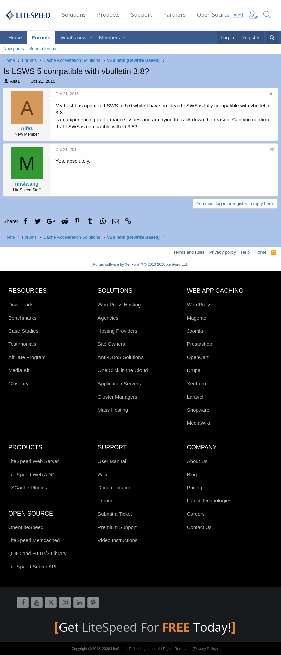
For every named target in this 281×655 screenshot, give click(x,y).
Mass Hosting (112, 410)
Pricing (194, 487)
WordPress (199, 305)
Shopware (198, 410)
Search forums (43, 48)
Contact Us (199, 527)
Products (108, 14)
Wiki (102, 474)
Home (15, 37)
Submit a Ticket (114, 514)
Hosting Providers (117, 331)
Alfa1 (15, 81)
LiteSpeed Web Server (33, 461)
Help (245, 252)
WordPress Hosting (119, 305)
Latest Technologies (209, 500)
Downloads (20, 305)
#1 (272, 94)
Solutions (74, 14)
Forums (41, 37)
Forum (104, 500)
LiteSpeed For (137, 627)
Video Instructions (117, 540)
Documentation (114, 487)
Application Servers (119, 383)
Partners (174, 14)
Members (109, 37)
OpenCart (198, 357)
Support (141, 14)
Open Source (213, 14)
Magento (196, 318)
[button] (91, 37)
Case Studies (23, 331)
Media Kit (19, 370)
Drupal (194, 370)
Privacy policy (222, 252)
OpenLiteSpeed (25, 527)
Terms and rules (188, 252)
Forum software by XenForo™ (140, 264)
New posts (13, 48)
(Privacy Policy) (205, 649)
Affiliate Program (27, 357)
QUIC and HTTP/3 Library (37, 553)
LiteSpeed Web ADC (31, 474)
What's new (73, 37)
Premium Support (117, 527)
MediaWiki (198, 423)
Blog (192, 474)
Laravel (195, 397)
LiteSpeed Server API (32, 566)
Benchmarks (22, 318)
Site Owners (111, 344)
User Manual (111, 461)
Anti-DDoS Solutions (120, 357)
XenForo (196, 383)
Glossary (18, 383)
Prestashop (199, 344)
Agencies (107, 318)
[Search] (272, 37)
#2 (272, 149)
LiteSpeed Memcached (34, 540)
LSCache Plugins (27, 487)
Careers (196, 514)
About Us (197, 461)
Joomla (195, 331)
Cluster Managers (117, 397)
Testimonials (22, 344)
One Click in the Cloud (122, 370)
